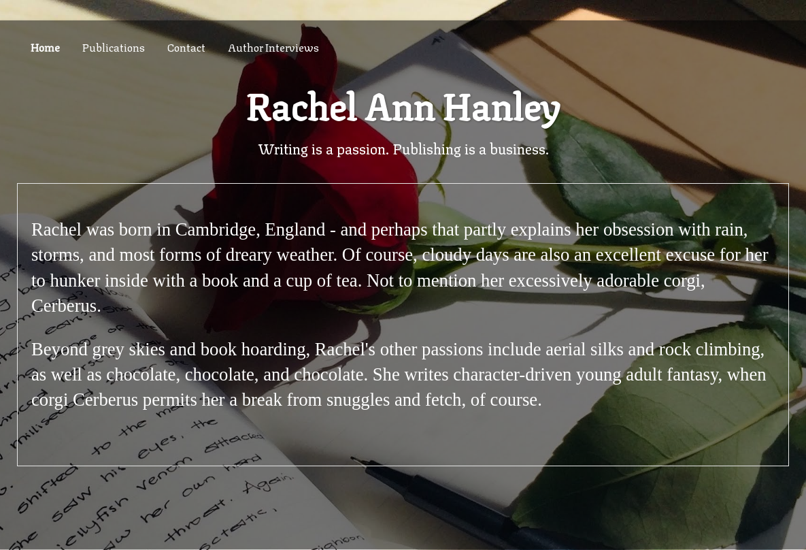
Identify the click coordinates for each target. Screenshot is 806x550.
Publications (113, 46)
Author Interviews (273, 46)
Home (45, 46)
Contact (186, 46)
